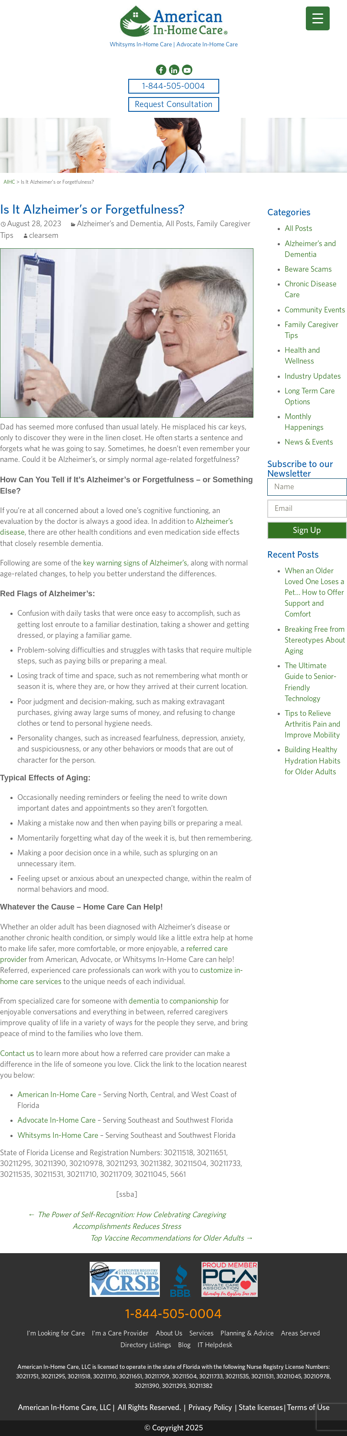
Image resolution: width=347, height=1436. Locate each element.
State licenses (261, 1408)
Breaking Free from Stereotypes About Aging (315, 640)
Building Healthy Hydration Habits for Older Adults (313, 761)
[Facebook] (161, 70)
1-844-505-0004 (173, 86)
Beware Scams (308, 269)
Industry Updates (313, 376)
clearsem (43, 236)
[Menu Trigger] (318, 18)
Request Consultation (173, 104)
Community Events (315, 310)
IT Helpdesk (215, 1345)
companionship (193, 1001)
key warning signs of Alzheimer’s (135, 563)
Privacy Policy (210, 1408)
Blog (184, 1345)
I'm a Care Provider (120, 1333)
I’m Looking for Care (56, 1333)
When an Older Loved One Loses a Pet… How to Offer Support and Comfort (314, 593)
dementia (144, 1001)
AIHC (9, 182)
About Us (169, 1333)
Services (201, 1333)
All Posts (179, 224)
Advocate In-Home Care (56, 1120)
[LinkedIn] (174, 70)
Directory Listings (145, 1345)
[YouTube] (187, 70)
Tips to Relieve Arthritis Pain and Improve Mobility (313, 724)
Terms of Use (308, 1408)
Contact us (17, 1054)
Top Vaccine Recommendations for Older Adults (171, 1238)
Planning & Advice (247, 1333)
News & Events (309, 442)
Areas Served (300, 1333)
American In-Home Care (56, 1095)
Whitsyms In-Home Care (57, 1136)
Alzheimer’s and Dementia (119, 224)
